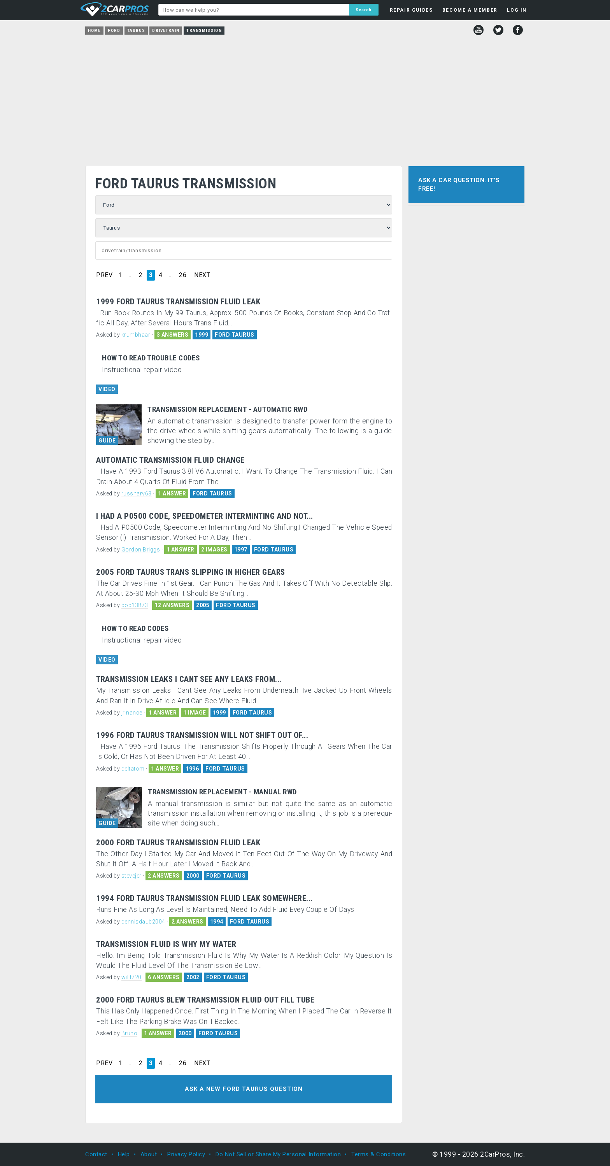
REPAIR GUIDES (411, 10)
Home (94, 30)
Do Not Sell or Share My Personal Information (278, 1154)
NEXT (202, 275)
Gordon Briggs (140, 549)
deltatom (133, 769)
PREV (104, 275)
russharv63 (136, 493)
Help (124, 1154)
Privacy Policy (186, 1154)
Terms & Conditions (378, 1154)
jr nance (131, 712)
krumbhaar (136, 335)
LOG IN (517, 10)
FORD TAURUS (234, 335)
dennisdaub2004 (143, 921)
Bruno (129, 1033)
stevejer (131, 876)
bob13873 (134, 605)
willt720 (131, 977)
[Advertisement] (305, 97)
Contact (96, 1154)
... (131, 275)
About (148, 1154)
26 (182, 275)
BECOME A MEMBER (470, 10)
